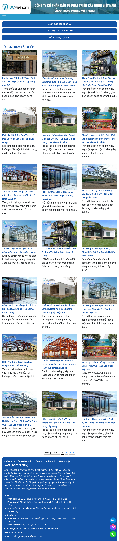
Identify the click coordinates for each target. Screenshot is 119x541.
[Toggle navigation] (4, 17)
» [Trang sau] (73, 452)
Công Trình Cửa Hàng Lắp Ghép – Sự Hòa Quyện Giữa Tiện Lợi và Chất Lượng (19, 309)
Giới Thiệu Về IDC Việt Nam (59, 30)
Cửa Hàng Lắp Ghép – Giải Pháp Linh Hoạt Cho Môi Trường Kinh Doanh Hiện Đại (98, 309)
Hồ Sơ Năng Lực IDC (59, 37)
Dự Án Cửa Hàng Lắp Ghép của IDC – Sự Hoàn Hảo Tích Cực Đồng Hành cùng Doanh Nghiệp (59, 364)
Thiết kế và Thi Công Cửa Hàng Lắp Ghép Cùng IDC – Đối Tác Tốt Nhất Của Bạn (19, 195)
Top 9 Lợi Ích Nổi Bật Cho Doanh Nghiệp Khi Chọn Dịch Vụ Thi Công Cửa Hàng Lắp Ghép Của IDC (19, 421)
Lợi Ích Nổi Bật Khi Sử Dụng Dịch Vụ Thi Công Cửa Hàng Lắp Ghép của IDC (18, 81)
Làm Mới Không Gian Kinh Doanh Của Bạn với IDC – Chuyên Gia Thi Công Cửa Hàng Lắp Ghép (59, 139)
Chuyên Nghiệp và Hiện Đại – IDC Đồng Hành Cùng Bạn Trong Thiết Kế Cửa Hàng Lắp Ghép (98, 139)
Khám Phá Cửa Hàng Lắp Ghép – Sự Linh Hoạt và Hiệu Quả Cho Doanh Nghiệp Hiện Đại (58, 309)
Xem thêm (50, 488)
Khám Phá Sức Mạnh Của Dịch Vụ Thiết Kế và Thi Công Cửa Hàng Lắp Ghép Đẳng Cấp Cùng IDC (98, 81)
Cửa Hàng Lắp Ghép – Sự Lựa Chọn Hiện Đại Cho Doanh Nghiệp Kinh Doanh (98, 252)
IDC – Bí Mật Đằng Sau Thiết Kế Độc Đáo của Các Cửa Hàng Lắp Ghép (18, 139)
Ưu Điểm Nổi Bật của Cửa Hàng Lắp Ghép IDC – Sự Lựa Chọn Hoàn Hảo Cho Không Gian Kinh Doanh (59, 82)
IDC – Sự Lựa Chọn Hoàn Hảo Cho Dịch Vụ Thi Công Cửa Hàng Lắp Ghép (59, 252)
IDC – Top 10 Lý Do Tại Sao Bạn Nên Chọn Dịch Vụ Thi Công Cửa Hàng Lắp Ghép (98, 194)
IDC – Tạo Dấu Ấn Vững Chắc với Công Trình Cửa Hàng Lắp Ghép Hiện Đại (98, 366)
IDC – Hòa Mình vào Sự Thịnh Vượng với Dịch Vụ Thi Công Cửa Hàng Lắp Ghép (58, 423)
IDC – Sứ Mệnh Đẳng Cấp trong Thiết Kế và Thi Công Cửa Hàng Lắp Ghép (57, 195)
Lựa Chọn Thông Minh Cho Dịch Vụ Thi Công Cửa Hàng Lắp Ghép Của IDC (98, 423)
